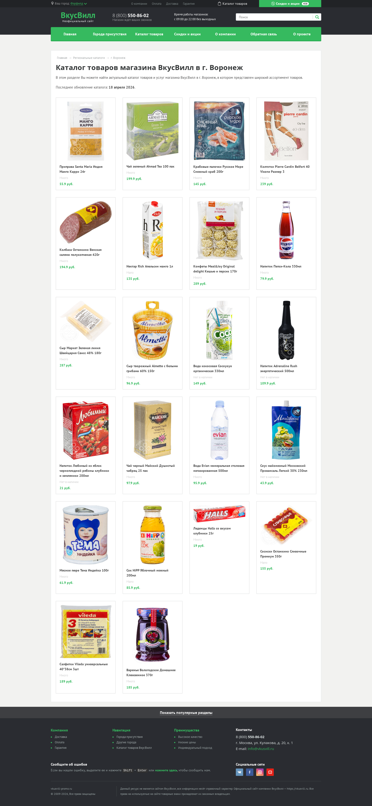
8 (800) (130, 15)
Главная (70, 34)
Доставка (172, 4)
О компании (139, 4)
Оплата (156, 4)
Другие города (126, 742)
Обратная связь (264, 34)
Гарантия (189, 4)
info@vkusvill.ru (261, 748)
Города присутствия (109, 34)
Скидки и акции (290, 3)
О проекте (302, 34)
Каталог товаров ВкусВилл (134, 748)
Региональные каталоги (89, 57)
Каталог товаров (149, 34)
